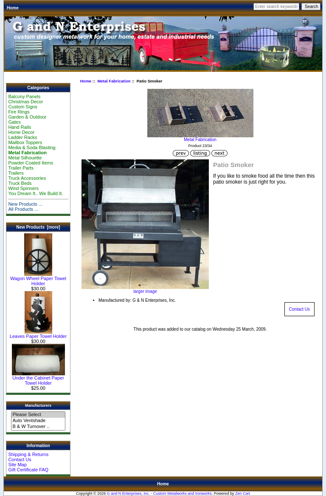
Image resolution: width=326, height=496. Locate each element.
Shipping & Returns (28, 454)
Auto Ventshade (38, 421)
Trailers (15, 173)
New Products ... (25, 204)
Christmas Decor (25, 101)
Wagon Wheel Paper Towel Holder (38, 279)
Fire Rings (18, 111)
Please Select (38, 415)
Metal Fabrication (113, 81)
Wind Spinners (23, 188)
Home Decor (21, 132)
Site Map (17, 464)
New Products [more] (38, 227)
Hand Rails (19, 127)
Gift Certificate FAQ (28, 469)
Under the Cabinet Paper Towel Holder (38, 378)
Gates (14, 122)
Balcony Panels (24, 96)
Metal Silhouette (25, 157)
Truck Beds (19, 183)
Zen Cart (242, 493)
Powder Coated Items (30, 162)
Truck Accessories (27, 178)
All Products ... (23, 209)
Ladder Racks (22, 137)
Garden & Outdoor (27, 116)
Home (13, 8)
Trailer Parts (21, 167)
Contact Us (19, 459)
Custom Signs (22, 106)
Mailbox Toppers (25, 142)
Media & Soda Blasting (31, 147)
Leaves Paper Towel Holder (38, 334)
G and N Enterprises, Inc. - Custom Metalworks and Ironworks (159, 493)
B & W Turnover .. (38, 427)
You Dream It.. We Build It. (35, 193)
